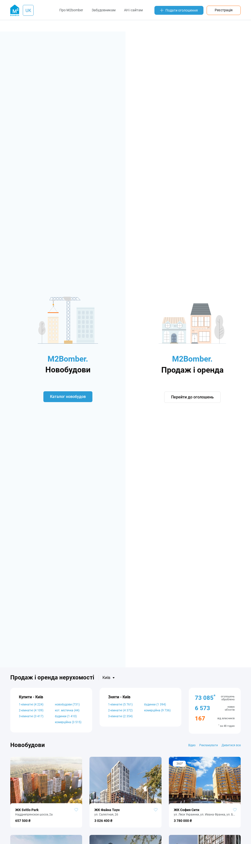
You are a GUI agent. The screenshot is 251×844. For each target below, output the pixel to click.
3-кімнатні (31, 716)
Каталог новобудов (68, 396)
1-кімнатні (31, 704)
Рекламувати (208, 745)
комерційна (68, 722)
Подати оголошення (179, 10)
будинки (66, 716)
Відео (192, 745)
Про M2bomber (71, 10)
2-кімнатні (31, 710)
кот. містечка (67, 710)
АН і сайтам (133, 10)
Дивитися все (231, 745)
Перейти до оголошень (192, 397)
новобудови (67, 704)
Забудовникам (103, 10)
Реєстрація (224, 10)
